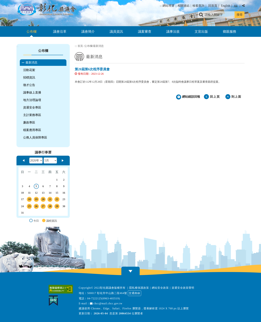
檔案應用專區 (32, 130)
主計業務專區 (32, 115)
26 (36, 207)
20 (43, 200)
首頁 (80, 45)
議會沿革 (59, 31)
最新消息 (31, 62)
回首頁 (212, 5)
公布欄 (31, 31)
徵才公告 (29, 85)
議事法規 (173, 31)
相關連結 (183, 5)
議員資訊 (116, 31)
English (225, 5)
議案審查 (144, 31)
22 (56, 200)
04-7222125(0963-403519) (103, 298)
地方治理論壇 (32, 100)
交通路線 (134, 293)
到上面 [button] (236, 96)
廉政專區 (29, 122)
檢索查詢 (198, 5)
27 (43, 207)
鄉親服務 (229, 31)
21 (49, 200)
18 (29, 200)
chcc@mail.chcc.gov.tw (106, 303)
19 (36, 200)
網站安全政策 (160, 287)
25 (29, 207)
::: (161, 5)
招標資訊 (29, 77)
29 (56, 207)
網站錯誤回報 (191, 96)
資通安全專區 (32, 107)
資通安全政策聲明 (183, 287)
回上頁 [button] (215, 96)
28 (49, 207)
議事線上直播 (32, 92)
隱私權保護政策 (139, 287)
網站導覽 (168, 5)
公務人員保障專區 (35, 137)
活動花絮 (29, 70)
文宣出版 (201, 31)
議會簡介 (88, 31)
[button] (130, 271)
